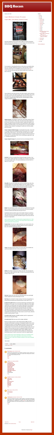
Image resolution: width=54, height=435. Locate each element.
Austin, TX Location (20, 17)
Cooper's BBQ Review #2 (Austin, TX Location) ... (44, 36)
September (41, 23)
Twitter (26, 19)
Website (16, 19)
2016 (40, 18)
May (40, 28)
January (41, 39)
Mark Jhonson (9, 351)
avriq (8, 356)
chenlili (8, 361)
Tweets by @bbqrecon (41, 44)
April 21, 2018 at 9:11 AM (16, 351)
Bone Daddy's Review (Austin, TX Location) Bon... (44, 32)
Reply (8, 373)
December (41, 19)
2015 (40, 41)
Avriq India (9, 355)
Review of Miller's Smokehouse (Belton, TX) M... (44, 34)
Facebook (21, 19)
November (41, 20)
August (41, 24)
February (41, 38)
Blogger (31, 429)
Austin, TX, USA (10, 345)
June (40, 27)
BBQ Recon (14, 6)
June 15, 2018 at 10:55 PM (14, 361)
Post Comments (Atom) (12, 423)
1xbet (24, 400)
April (40, 30)
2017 (40, 16)
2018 (40, 15)
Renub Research (10, 391)
